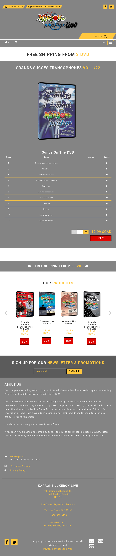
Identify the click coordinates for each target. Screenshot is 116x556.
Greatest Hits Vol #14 (47, 322)
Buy (101, 238)
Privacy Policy (18, 470)
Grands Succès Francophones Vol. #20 (92, 325)
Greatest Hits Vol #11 (69, 322)
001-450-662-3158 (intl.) (58, 509)
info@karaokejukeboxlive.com (44, 6)
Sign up (74, 371)
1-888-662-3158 (13, 6)
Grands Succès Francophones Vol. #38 (25, 325)
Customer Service (20, 466)
